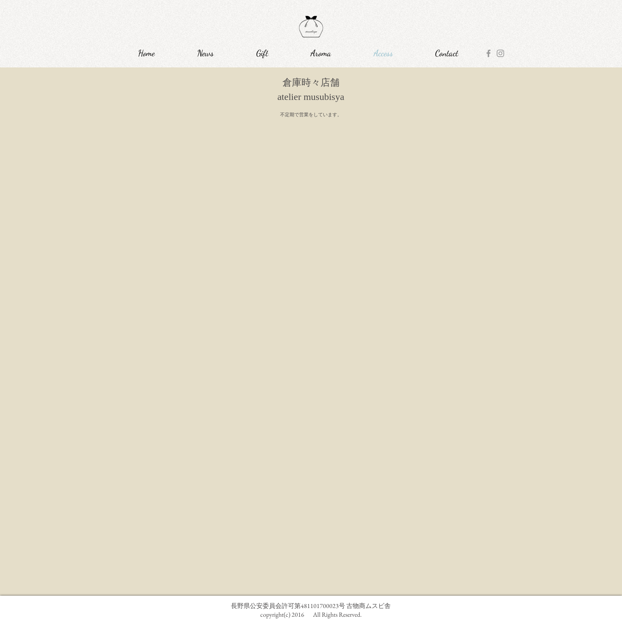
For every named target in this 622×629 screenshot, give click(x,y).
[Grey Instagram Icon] (500, 53)
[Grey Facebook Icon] (488, 53)
